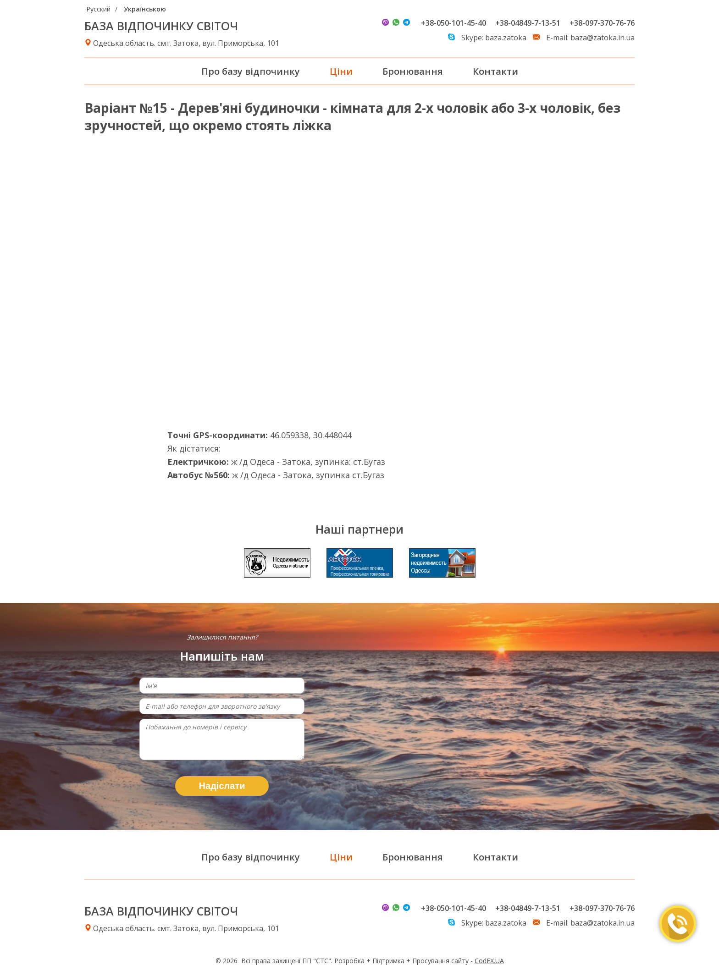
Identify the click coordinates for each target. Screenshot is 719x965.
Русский (98, 9)
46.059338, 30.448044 (311, 435)
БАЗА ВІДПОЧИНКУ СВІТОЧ (161, 25)
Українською (145, 9)
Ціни (341, 71)
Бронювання (412, 71)
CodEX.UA (489, 960)
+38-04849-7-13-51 (527, 23)
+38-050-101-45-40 (453, 23)
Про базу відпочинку (250, 71)
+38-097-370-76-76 (602, 23)
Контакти (495, 71)
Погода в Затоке (528, 464)
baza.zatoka (505, 38)
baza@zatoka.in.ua (602, 38)
